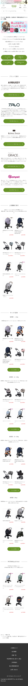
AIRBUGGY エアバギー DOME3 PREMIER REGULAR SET (20, 226)
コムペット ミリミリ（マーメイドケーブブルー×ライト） (8, 580)
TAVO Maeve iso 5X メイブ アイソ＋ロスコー (8, 394)
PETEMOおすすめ (20, 62)
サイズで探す (7, 62)
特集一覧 (8, 634)
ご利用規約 (14, 662)
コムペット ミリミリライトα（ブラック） (20, 269)
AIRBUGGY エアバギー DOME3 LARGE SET (8, 455)
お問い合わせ (14, 669)
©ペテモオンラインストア (14, 676)
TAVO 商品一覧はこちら (14, 121)
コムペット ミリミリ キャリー (20, 415)
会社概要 (14, 651)
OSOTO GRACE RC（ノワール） (8, 269)
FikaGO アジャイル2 (20, 515)
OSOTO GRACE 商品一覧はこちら (14, 166)
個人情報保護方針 (14, 666)
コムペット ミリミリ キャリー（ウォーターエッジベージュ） (8, 603)
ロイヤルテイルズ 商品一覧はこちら (14, 144)
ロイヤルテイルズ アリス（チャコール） (20, 603)
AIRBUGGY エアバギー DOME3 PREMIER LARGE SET (20, 455)
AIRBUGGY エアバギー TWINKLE (20, 535)
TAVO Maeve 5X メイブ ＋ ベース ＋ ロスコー (8, 247)
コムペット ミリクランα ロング (8, 535)
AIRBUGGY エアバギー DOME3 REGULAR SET (20, 333)
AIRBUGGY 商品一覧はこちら (14, 94)
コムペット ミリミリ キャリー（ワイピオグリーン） (20, 580)
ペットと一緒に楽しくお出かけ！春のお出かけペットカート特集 (14, 637)
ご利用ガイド (14, 648)
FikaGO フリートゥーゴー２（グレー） (8, 290)
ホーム (2, 634)
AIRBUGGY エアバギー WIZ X (8, 226)
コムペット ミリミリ (8, 415)
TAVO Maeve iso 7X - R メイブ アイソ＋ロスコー (20, 477)
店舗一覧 (14, 655)
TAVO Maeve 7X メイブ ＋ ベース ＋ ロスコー (8, 477)
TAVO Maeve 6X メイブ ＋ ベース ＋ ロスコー (20, 247)
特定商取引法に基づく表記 (14, 658)
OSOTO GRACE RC (8, 515)
